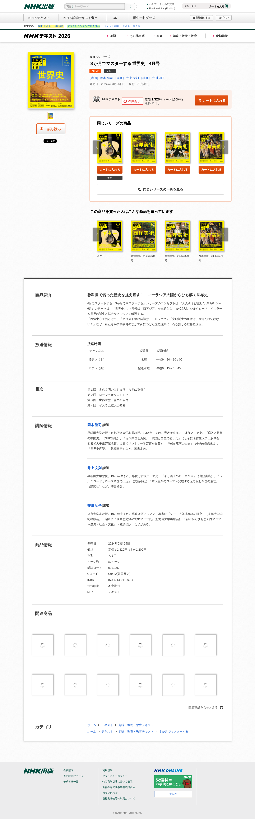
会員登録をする (201, 17)
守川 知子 (94, 506)
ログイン (224, 17)
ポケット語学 (111, 26)
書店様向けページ (73, 776)
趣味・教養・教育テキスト (136, 725)
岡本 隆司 (94, 425)
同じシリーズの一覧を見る (160, 189)
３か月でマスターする (173, 731)
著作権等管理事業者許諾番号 (118, 787)
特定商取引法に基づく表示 (117, 781)
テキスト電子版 (131, 26)
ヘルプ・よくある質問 (161, 4)
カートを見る (218, 6)
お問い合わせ (109, 792)
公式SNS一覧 (71, 781)
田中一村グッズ (144, 18)
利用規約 (107, 770)
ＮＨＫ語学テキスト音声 (80, 18)
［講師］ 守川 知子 (152, 78)
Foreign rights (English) (162, 8)
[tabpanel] (51, 82)
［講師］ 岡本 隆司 (100, 78)
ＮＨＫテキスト (39, 18)
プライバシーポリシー (115, 776)
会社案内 (68, 770)
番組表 (173, 794)
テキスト (107, 725)
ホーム (91, 725)
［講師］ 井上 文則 (126, 78)
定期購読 (222, 36)
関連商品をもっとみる (206, 707)
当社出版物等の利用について (118, 798)
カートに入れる (109, 169)
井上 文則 (94, 468)
